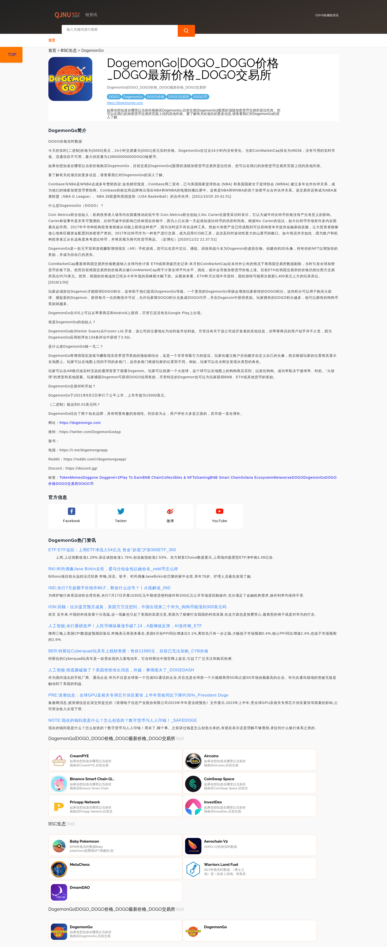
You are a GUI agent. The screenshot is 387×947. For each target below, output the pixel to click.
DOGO (297, 473)
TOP (12, 54)
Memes (76, 473)
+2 (118, 473)
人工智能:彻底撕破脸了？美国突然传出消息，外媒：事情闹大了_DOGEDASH (121, 666)
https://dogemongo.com (125, 99)
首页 (51, 36)
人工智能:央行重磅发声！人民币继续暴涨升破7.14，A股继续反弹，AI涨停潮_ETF (125, 622)
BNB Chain (152, 473)
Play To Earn (131, 473)
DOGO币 (86, 479)
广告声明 (157, 920)
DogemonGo (314, 473)
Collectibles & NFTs (179, 473)
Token (64, 473)
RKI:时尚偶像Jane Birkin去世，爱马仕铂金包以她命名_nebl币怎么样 (113, 565)
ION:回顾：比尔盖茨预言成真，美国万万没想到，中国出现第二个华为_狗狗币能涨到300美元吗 (137, 603)
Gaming (203, 473)
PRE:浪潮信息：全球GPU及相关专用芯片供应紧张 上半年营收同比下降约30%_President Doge (138, 691)
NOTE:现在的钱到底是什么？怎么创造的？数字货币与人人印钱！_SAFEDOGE (122, 716)
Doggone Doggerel (99, 473)
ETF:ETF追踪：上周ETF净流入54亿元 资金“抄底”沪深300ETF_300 (112, 546)
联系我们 (107, 920)
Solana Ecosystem (257, 473)
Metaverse (282, 473)
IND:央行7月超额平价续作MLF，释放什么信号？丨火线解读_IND (109, 584)
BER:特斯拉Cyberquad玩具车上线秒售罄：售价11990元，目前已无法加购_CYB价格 (128, 647)
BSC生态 (69, 46)
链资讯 (129, 939)
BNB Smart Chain (225, 473)
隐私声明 (132, 920)
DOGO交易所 (67, 479)
